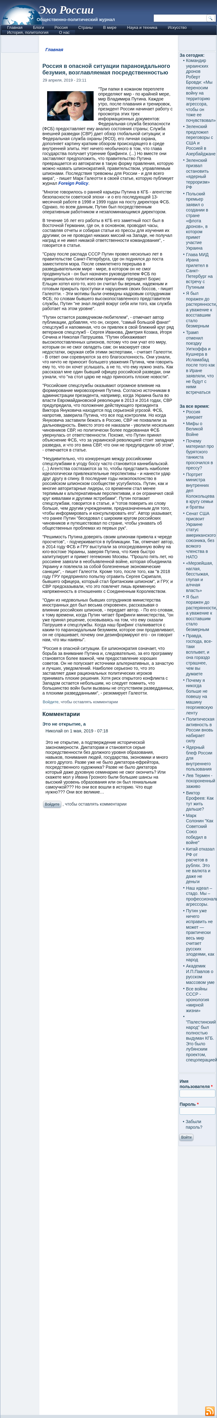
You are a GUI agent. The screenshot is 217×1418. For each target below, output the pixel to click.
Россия (61, 27)
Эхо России (66, 10)
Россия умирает (194, 414)
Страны (85, 27)
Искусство (177, 27)
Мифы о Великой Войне (194, 429)
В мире (110, 27)
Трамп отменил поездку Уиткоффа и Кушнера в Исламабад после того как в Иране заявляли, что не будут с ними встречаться (200, 362)
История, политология (27, 32)
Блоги (38, 27)
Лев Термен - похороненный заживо (200, 781)
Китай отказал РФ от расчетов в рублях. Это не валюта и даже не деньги (200, 865)
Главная (14, 27)
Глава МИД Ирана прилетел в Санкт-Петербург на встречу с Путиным (199, 271)
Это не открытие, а (64, 724)
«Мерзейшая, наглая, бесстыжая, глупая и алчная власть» (199, 577)
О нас (64, 32)
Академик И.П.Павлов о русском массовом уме (200, 974)
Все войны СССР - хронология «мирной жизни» (197, 999)
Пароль (188, 1104)
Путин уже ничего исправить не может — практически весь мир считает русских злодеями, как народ (200, 935)
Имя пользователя (196, 1084)
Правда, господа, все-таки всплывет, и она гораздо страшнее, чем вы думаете (199, 654)
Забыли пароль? (194, 1124)
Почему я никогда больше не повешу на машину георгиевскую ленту (199, 696)
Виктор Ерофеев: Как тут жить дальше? (200, 801)
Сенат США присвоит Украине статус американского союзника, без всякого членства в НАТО (201, 535)
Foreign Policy (73, 183)
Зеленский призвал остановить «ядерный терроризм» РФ (198, 174)
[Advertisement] (108, 1113)
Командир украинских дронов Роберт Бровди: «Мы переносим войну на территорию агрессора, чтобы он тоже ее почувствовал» (201, 90)
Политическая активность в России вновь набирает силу (200, 730)
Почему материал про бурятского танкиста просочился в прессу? (200, 454)
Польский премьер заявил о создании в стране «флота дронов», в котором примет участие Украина (197, 221)
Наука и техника (142, 27)
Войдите (51, 702)
